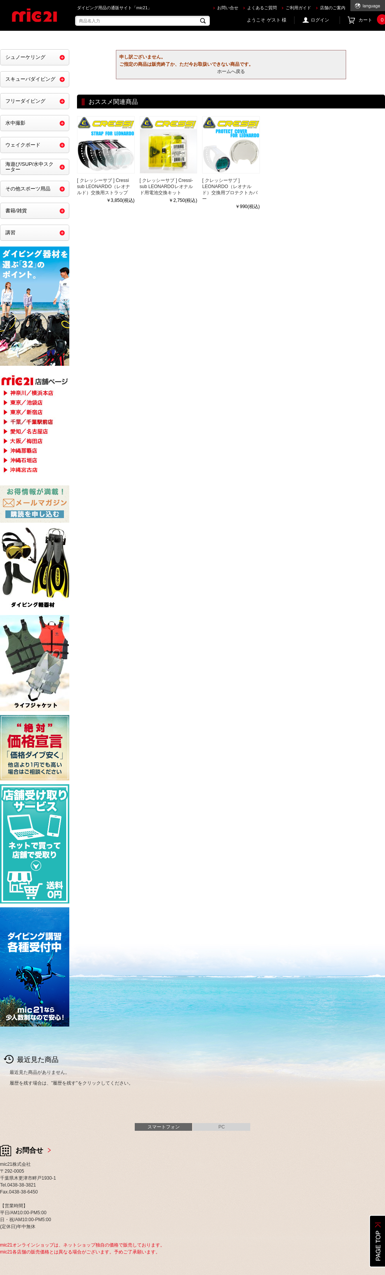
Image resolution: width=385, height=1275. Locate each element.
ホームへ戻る (231, 71)
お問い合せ (227, 7)
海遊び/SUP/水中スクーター (29, 166)
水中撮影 (15, 123)
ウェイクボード (22, 145)
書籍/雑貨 (16, 210)
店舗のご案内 (332, 7)
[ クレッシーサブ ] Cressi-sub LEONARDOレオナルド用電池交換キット (166, 186)
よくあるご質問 (262, 7)
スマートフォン (163, 1127)
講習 (10, 232)
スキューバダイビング (30, 79)
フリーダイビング (25, 101)
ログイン (320, 20)
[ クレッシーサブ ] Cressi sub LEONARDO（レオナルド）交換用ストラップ (103, 186)
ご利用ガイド (298, 7)
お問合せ (29, 1150)
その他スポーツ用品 (27, 189)
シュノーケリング (25, 57)
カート (371, 20)
